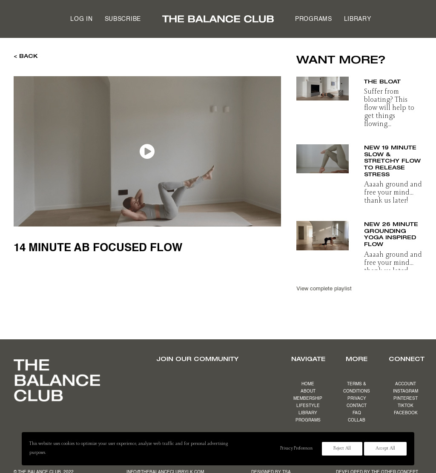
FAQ (357, 413)
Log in (81, 19)
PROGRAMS (308, 420)
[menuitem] (81, 19)
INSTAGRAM (405, 391)
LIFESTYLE (308, 406)
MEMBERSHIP (307, 398)
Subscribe (123, 19)
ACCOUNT (405, 384)
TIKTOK (405, 406)
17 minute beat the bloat (390, 78)
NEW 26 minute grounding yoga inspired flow (391, 233)
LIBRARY (307, 413)
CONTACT (357, 406)
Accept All (385, 448)
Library (357, 19)
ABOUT (308, 391)
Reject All (342, 448)
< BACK (26, 55)
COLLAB (356, 420)
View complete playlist (324, 289)
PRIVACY (356, 398)
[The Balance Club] (218, 19)
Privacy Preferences (296, 448)
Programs (313, 19)
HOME (307, 384)
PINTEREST (405, 398)
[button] (322, 86)
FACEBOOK (406, 413)
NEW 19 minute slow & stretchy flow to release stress (392, 160)
